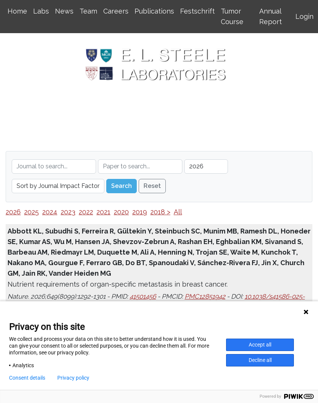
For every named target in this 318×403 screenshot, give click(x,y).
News (64, 11)
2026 (13, 212)
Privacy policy (73, 378)
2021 (103, 212)
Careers (115, 11)
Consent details (27, 378)
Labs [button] (41, 11)
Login (304, 16)
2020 (121, 212)
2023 (68, 212)
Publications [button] (154, 11)
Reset (152, 185)
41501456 (143, 296)
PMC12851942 (205, 296)
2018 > (160, 212)
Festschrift (197, 11)
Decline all (260, 360)
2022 (86, 212)
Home (17, 11)
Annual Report (270, 16)
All (178, 212)
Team (88, 11)
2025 (31, 212)
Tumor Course (232, 16)
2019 (139, 212)
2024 (49, 212)
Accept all (260, 345)
